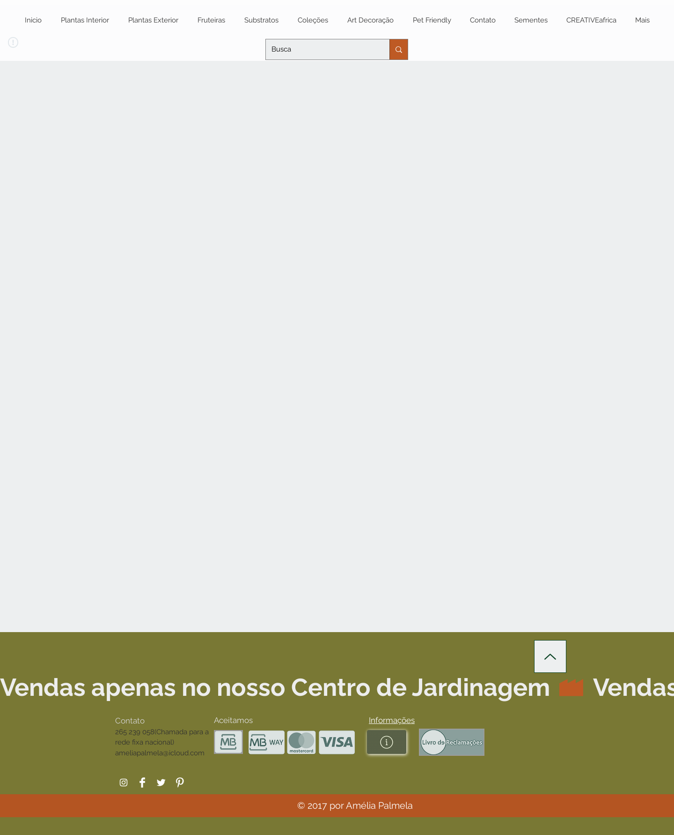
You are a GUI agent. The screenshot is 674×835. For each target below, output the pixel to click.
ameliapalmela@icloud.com (160, 753)
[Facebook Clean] (142, 782)
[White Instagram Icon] (123, 782)
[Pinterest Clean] (180, 782)
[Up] (550, 656)
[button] (392, 720)
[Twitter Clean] (161, 782)
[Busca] (320, 49)
